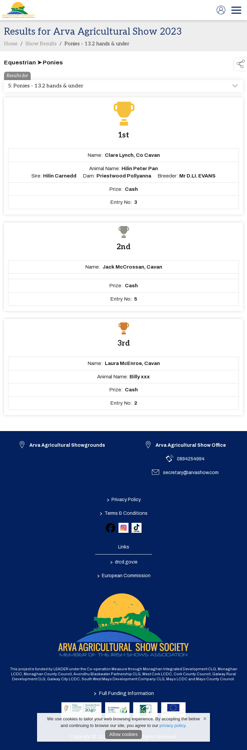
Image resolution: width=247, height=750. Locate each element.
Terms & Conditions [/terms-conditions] (124, 513)
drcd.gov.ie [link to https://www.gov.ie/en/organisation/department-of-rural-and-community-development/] (123, 562)
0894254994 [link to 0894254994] (191, 458)
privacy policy (172, 725)
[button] (240, 64)
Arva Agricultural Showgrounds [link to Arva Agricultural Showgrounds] (67, 445)
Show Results (41, 47)
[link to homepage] (18, 10)
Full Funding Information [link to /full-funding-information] (123, 693)
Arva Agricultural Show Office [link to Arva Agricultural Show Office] (191, 445)
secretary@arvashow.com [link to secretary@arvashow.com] (191, 472)
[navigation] (236, 10)
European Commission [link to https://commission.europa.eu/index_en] (123, 576)
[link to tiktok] (137, 528)
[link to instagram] (123, 528)
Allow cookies (123, 734)
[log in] (221, 10)
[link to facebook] (110, 528)
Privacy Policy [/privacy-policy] (123, 500)
